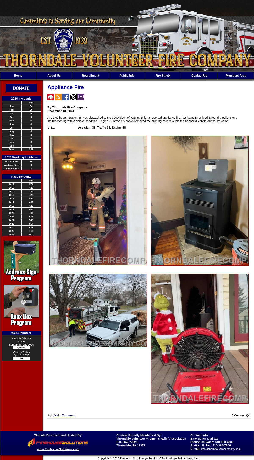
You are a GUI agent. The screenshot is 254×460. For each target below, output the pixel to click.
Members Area (235, 75)
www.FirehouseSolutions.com (58, 449)
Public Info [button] (127, 75)
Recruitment (90, 75)
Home (18, 75)
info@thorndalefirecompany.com (221, 448)
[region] (127, 75)
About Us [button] (54, 75)
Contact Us (199, 75)
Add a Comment (64, 415)
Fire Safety (163, 75)
